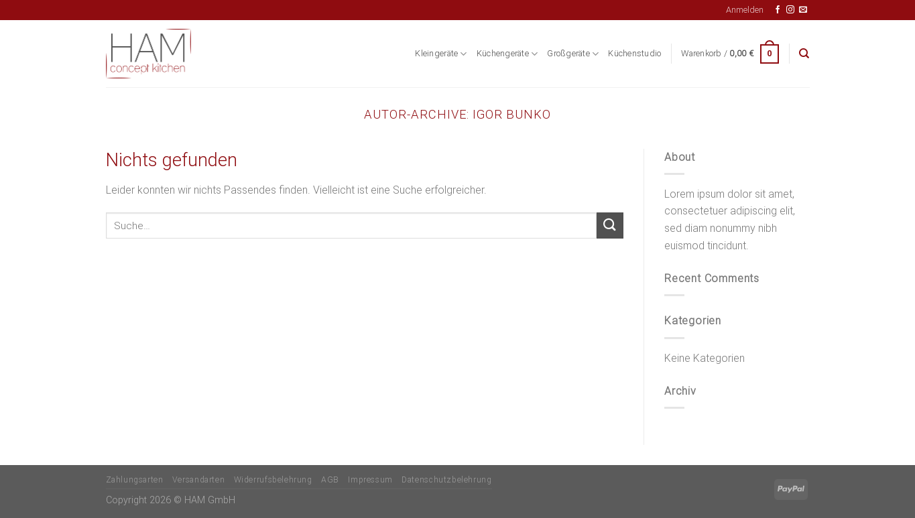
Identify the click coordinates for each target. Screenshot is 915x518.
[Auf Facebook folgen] (778, 10)
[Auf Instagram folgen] (790, 10)
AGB (330, 479)
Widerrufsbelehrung (273, 479)
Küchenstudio (634, 53)
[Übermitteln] (610, 225)
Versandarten (198, 479)
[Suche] (804, 53)
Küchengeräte (507, 54)
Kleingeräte (441, 54)
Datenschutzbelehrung (446, 479)
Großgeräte (573, 54)
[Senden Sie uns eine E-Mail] (803, 10)
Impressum (370, 479)
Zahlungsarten (135, 479)
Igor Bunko (511, 114)
